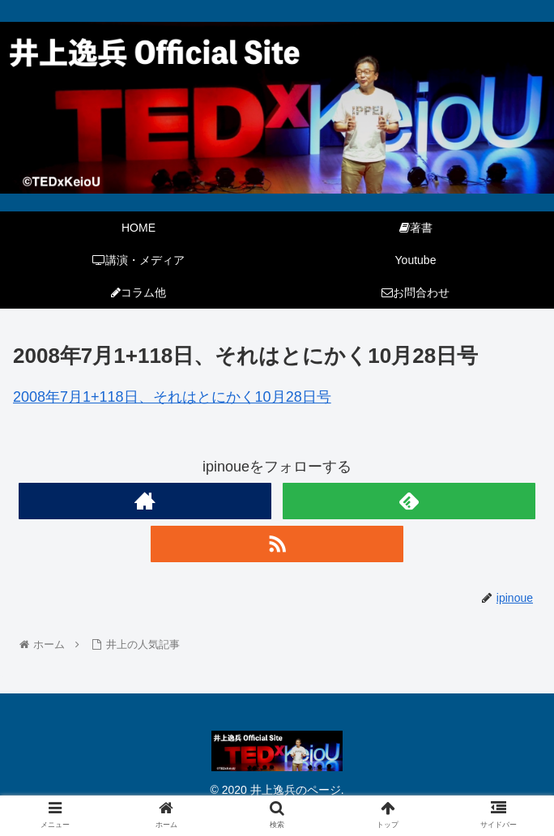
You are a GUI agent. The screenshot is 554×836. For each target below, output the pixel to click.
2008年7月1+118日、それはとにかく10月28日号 (172, 397)
